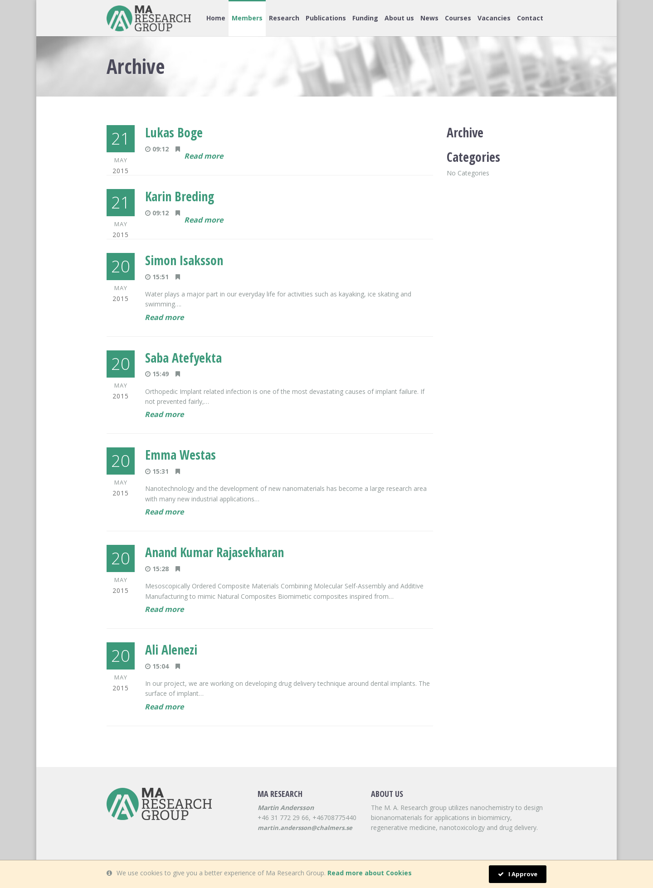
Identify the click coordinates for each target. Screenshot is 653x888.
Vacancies (494, 18)
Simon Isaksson (184, 260)
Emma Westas (180, 454)
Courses (458, 18)
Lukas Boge (174, 132)
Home (215, 18)
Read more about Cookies (369, 873)
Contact (530, 18)
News (429, 18)
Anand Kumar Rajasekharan (214, 552)
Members (247, 18)
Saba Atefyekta (183, 357)
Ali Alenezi (171, 649)
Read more (203, 156)
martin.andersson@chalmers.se (305, 828)
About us (399, 18)
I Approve (517, 874)
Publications (326, 18)
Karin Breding (179, 196)
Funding (365, 18)
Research (284, 18)
